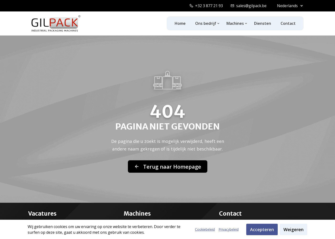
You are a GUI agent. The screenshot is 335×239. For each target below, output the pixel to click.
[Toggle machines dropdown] (246, 23)
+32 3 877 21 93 (209, 6)
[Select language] (289, 6)
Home (180, 23)
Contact (288, 23)
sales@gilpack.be (251, 6)
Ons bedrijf (205, 23)
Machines (235, 23)
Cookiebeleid (205, 229)
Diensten (262, 23)
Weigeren (293, 229)
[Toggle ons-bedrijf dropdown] (218, 23)
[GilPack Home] (55, 23)
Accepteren (262, 229)
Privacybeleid (229, 229)
